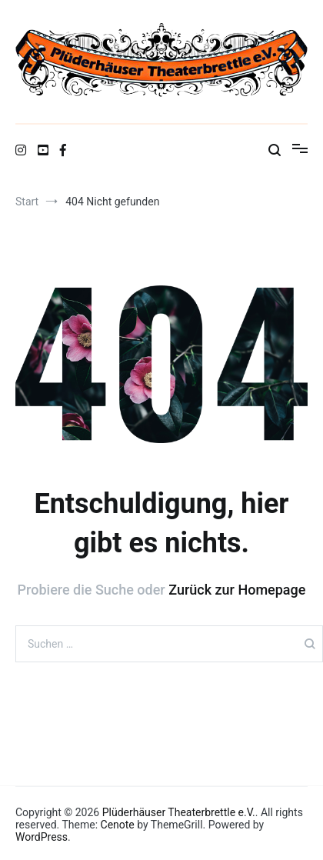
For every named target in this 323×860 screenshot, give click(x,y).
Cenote (118, 824)
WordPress (41, 837)
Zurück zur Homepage (236, 590)
